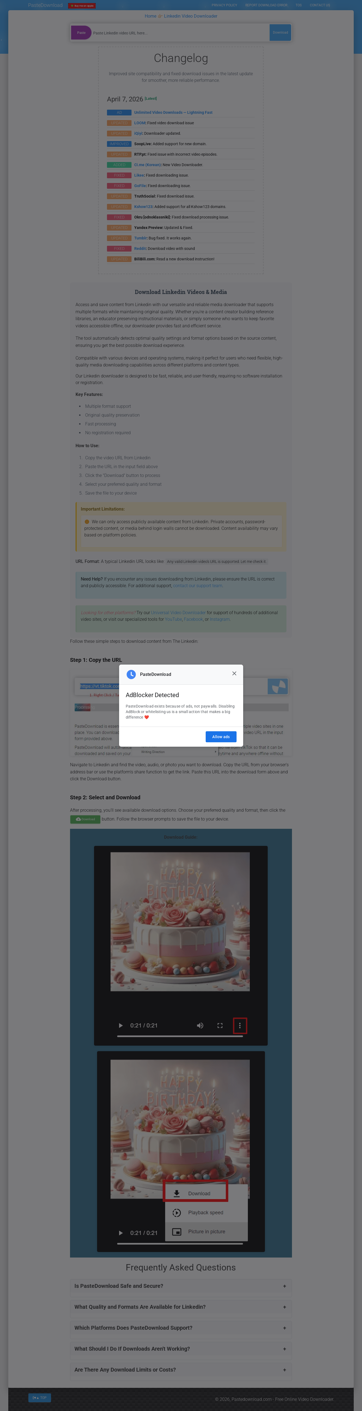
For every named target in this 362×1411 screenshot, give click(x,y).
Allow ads (221, 737)
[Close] (234, 673)
